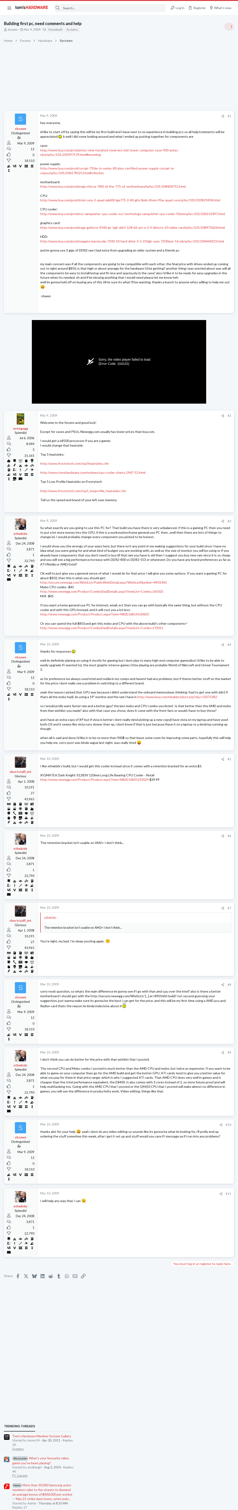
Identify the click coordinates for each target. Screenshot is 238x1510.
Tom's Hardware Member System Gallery (201, 262)
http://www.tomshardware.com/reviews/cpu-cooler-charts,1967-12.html (93, 523)
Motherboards (182, 526)
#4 (154, 745)
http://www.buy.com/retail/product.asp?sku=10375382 (81, 815)
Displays (178, 571)
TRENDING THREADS (179, 252)
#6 (154, 972)
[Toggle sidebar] (228, 27)
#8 (154, 1121)
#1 (154, 116)
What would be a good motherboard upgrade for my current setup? (198, 512)
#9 (154, 1189)
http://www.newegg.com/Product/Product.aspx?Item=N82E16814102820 (95, 705)
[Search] (109, 8)
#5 (154, 896)
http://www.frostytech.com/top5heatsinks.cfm (75, 514)
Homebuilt (56, 29)
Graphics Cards (182, 428)
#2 (154, 466)
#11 (153, 1332)
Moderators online (180, 655)
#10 (153, 1262)
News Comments (183, 338)
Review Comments (184, 365)
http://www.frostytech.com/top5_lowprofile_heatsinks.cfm (84, 541)
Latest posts (175, 475)
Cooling (177, 594)
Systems (73, 29)
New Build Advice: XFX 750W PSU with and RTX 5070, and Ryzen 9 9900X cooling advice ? (202, 630)
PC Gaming (179, 302)
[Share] (148, 116)
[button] (9, 8)
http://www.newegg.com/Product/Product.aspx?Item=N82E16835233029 (95, 921)
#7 (154, 1044)
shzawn (13, 29)
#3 (154, 571)
